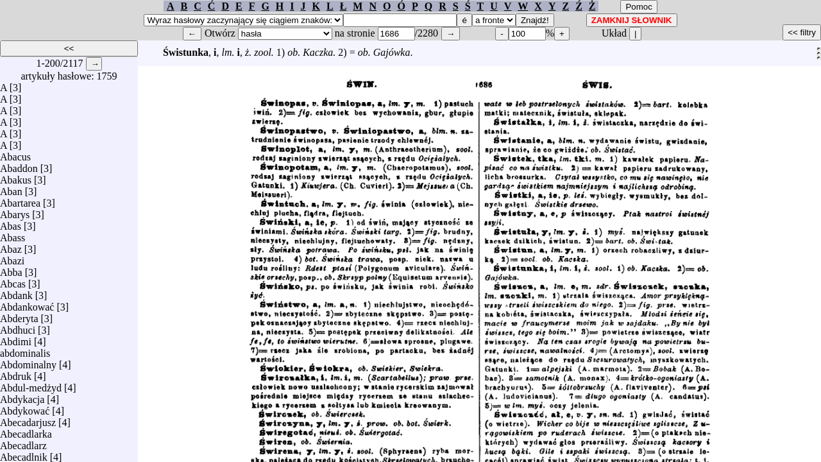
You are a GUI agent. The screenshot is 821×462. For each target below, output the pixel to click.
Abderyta (19, 315)
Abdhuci (17, 326)
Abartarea (20, 199)
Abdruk (15, 373)
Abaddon (19, 165)
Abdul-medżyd (31, 384)
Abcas (13, 280)
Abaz (11, 246)
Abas (10, 223)
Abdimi (15, 338)
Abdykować (24, 407)
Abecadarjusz (28, 419)
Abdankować (27, 303)
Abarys (15, 211)
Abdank (16, 292)
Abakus (15, 176)
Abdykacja (22, 396)
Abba (11, 269)
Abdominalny (28, 361)
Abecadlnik (23, 454)
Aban (11, 188)
